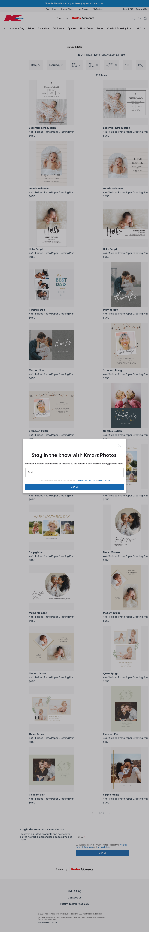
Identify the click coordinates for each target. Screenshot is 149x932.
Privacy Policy (104, 480)
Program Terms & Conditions (85, 480)
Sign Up (74, 487)
